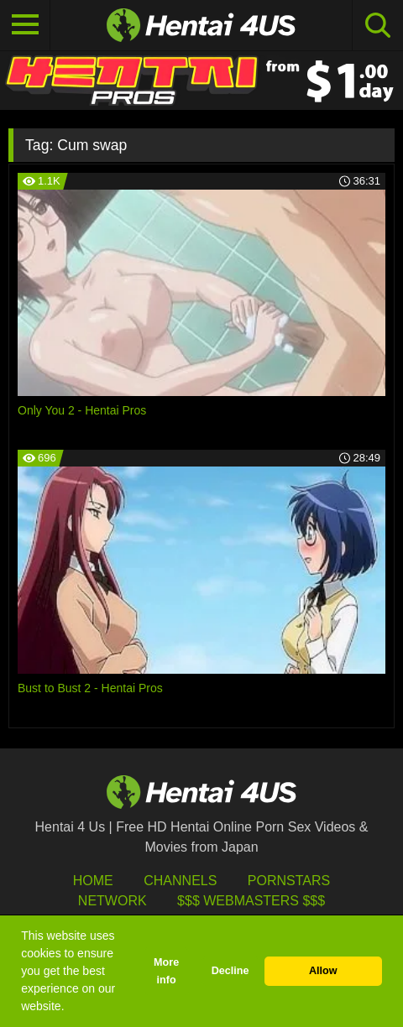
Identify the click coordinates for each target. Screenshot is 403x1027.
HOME (93, 880)
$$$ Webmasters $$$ (251, 901)
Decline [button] (230, 971)
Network (112, 901)
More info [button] (166, 971)
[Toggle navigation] (25, 25)
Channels (180, 880)
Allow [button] (323, 971)
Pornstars (289, 880)
